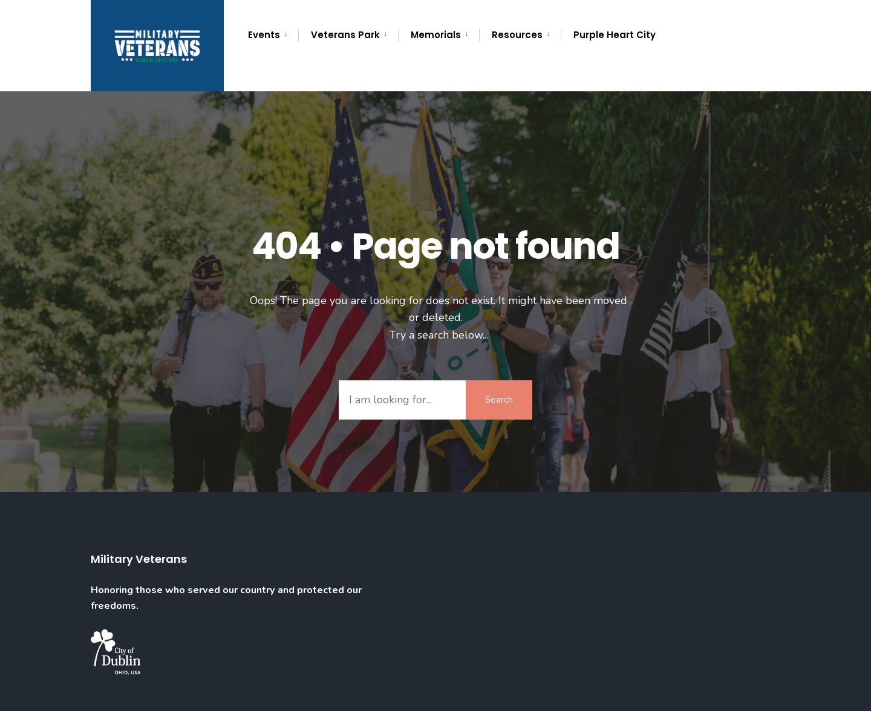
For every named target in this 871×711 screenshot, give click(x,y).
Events (264, 34)
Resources (517, 34)
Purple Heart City (614, 34)
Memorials (436, 34)
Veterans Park (345, 34)
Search (499, 400)
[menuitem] (273, 35)
